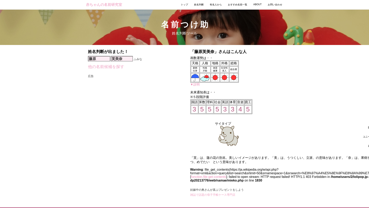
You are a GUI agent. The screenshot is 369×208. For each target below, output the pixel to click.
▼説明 (195, 84)
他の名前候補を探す (106, 66)
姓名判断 (199, 4)
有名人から (216, 4)
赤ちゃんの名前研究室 (104, 4)
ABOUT (257, 4)
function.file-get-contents (208, 176)
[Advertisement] (135, 85)
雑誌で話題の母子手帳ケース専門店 (212, 194)
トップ (184, 4)
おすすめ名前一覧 (237, 4)
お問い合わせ (275, 4)
